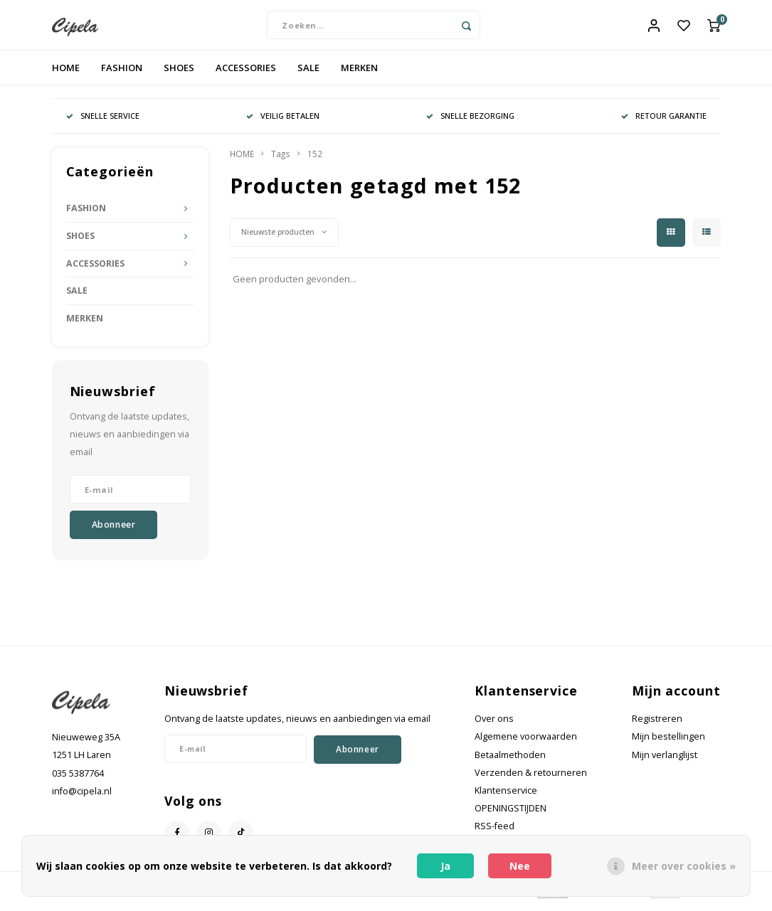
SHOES (179, 74)
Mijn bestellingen (668, 743)
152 (314, 160)
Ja (445, 866)
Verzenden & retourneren (531, 779)
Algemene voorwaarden (526, 743)
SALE (308, 74)
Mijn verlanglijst (664, 761)
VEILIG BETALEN (282, 122)
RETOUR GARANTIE (664, 122)
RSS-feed (494, 833)
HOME (66, 74)
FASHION (121, 74)
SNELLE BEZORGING (470, 122)
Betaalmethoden (510, 761)
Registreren (657, 726)
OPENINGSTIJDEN (510, 815)
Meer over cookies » (684, 866)
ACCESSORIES (246, 74)
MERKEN (359, 74)
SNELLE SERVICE (102, 122)
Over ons (494, 726)
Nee (519, 866)
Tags (280, 160)
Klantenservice (506, 798)
